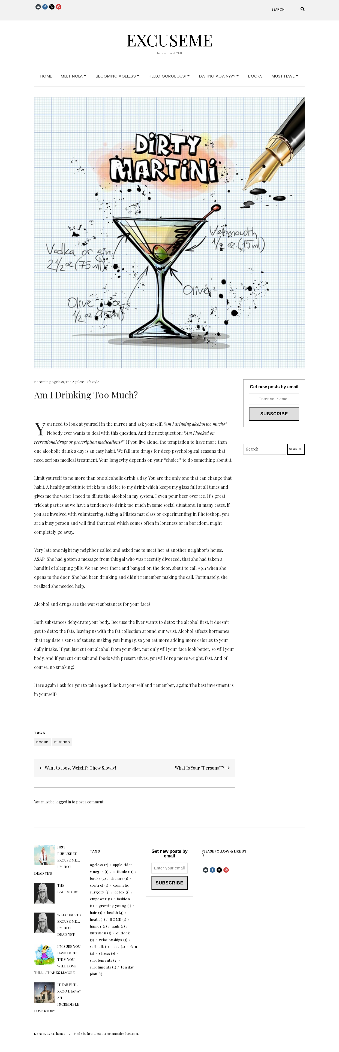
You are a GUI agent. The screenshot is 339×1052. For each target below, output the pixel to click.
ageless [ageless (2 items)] (99, 864)
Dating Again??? (219, 76)
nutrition (62, 741)
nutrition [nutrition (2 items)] (101, 933)
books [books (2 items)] (98, 878)
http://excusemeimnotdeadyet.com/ (113, 1034)
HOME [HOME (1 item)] (118, 919)
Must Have (285, 76)
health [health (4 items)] (115, 912)
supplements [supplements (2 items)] (104, 960)
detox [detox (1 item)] (122, 892)
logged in (63, 801)
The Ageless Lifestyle (82, 381)
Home (46, 76)
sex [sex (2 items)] (119, 946)
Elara (38, 1034)
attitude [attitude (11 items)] (123, 871)
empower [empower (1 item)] (101, 898)
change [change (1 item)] (119, 878)
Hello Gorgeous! (169, 76)
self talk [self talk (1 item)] (99, 946)
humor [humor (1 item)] (98, 926)
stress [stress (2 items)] (107, 953)
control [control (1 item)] (99, 885)
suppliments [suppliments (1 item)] (103, 967)
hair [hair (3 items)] (96, 912)
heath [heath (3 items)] (97, 919)
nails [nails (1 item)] (118, 926)
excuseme (169, 39)
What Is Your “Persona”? (202, 768)
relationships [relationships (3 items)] (113, 939)
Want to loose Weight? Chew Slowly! (78, 768)
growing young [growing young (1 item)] (115, 905)
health (42, 741)
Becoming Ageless (117, 76)
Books (255, 76)
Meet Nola (73, 76)
